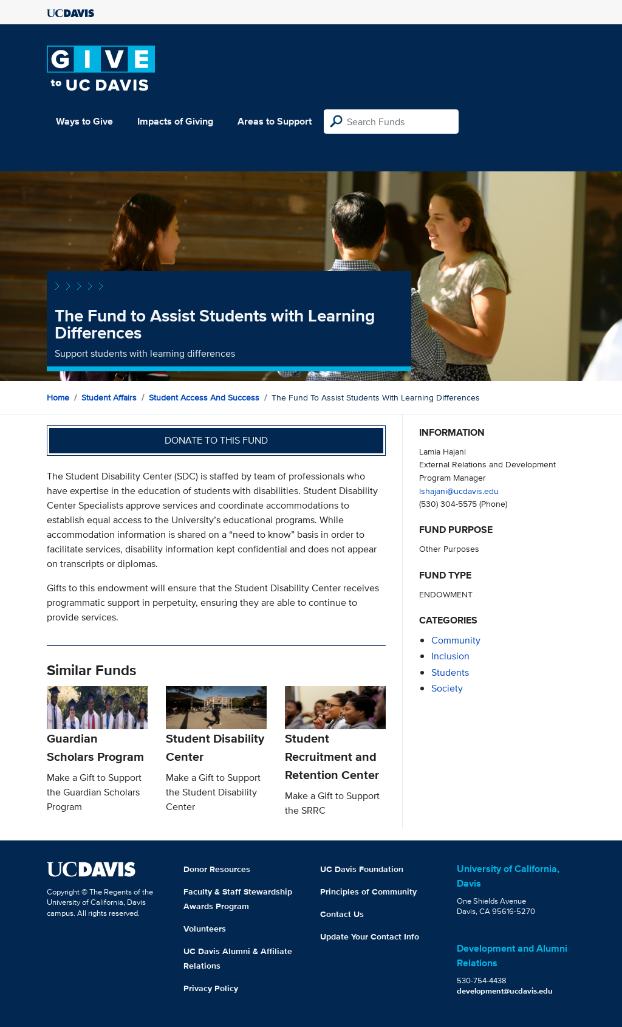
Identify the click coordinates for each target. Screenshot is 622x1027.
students (450, 672)
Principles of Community (368, 891)
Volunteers (204, 928)
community (455, 640)
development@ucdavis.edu (505, 991)
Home (58, 397)
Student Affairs (109, 397)
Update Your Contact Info (369, 936)
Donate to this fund (216, 440)
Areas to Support (275, 121)
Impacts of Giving (175, 121)
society (447, 688)
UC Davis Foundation (361, 869)
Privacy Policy (210, 988)
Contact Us (342, 914)
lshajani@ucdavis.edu (459, 490)
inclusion (450, 656)
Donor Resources (216, 869)
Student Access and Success (204, 397)
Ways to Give (84, 121)
